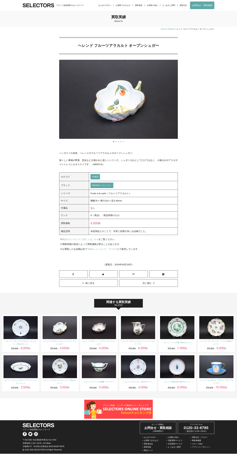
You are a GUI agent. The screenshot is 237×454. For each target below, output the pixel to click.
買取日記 (183, 5)
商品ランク (148, 451)
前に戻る (89, 283)
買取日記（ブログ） (200, 438)
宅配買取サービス (175, 441)
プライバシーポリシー (201, 447)
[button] (113, 141)
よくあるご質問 (168, 5)
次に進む (147, 283)
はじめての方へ (104, 5)
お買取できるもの (123, 5)
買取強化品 (148, 444)
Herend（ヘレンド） (102, 185)
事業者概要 (196, 441)
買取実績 (138, 5)
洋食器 (95, 177)
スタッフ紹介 (197, 444)
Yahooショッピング (97, 249)
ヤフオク (114, 249)
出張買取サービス (175, 444)
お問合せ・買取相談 (202, 5)
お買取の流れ (152, 5)
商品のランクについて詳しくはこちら (81, 239)
